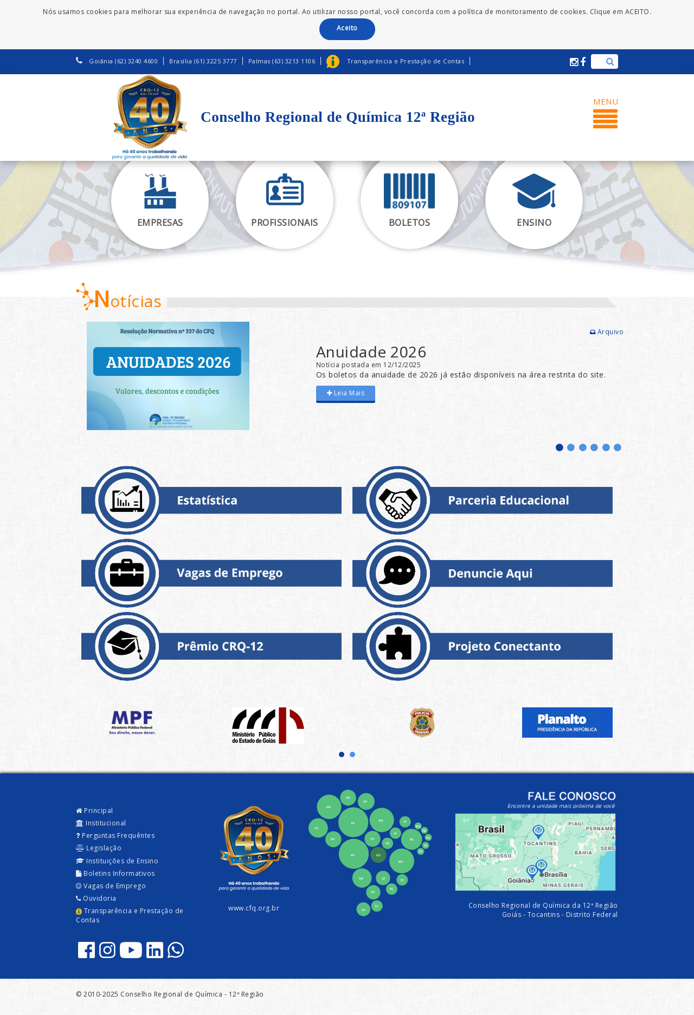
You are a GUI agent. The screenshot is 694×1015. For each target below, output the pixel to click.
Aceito (347, 27)
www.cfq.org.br (253, 908)
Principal (94, 810)
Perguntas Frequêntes (115, 835)
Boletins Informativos (115, 873)
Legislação (98, 848)
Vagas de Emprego (111, 885)
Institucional (101, 823)
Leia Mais (346, 393)
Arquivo (607, 331)
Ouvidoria (96, 898)
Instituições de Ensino (117, 861)
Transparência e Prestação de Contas (130, 915)
